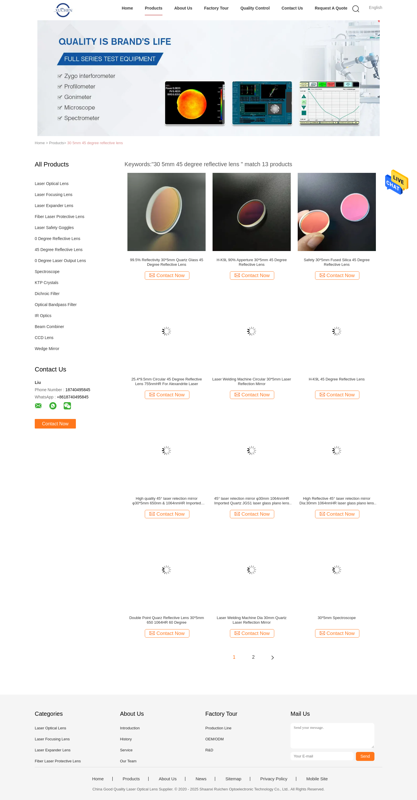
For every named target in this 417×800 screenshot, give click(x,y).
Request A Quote (331, 8)
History (125, 739)
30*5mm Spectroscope (337, 618)
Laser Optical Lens (52, 183)
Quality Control (255, 8)
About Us (183, 8)
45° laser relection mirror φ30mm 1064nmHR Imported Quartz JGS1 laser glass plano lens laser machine (251, 501)
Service (126, 750)
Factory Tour (216, 8)
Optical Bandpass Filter (56, 304)
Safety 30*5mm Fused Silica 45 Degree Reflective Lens (337, 262)
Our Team (128, 761)
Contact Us (292, 8)
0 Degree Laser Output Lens (60, 260)
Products (153, 8)
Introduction (130, 728)
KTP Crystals (46, 282)
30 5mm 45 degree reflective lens (95, 143)
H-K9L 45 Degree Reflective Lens (337, 379)
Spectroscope (47, 271)
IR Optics (43, 315)
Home (127, 8)
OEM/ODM (214, 739)
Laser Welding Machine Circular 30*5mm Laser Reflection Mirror (251, 381)
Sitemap (233, 779)
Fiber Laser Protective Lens (59, 216)
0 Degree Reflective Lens (57, 238)
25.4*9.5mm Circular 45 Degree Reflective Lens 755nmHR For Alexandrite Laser (166, 381)
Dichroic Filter (47, 293)
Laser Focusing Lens (53, 194)
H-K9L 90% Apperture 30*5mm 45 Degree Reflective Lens (252, 262)
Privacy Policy (273, 779)
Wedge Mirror (47, 348)
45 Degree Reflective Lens (59, 249)
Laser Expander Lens (54, 205)
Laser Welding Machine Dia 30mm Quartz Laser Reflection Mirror (252, 620)
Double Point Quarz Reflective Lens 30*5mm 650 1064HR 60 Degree (166, 620)
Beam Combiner (49, 326)
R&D (209, 750)
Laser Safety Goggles (54, 227)
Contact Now (55, 423)
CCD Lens (44, 337)
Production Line (218, 728)
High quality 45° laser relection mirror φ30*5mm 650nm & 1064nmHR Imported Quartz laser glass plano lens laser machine (166, 501)
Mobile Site (317, 779)
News (200, 779)
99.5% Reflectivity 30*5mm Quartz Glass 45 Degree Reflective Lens (166, 262)
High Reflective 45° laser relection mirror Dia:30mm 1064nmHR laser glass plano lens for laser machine (336, 501)
